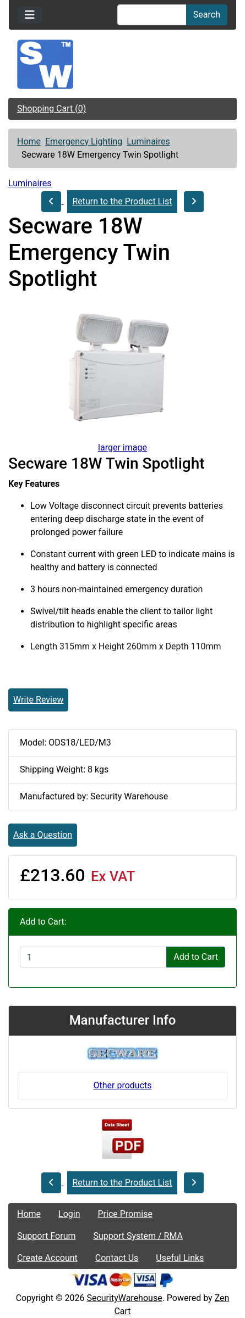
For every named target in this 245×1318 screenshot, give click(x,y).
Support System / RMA (138, 1236)
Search (206, 14)
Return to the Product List (122, 201)
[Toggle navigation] (30, 15)
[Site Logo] (122, 64)
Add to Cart (195, 957)
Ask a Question (42, 835)
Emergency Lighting (83, 141)
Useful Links (180, 1258)
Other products (122, 1085)
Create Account (47, 1258)
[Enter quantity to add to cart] (93, 957)
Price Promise (125, 1214)
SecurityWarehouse (124, 1298)
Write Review (38, 699)
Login (69, 1214)
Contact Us (117, 1258)
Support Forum (46, 1236)
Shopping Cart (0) (51, 108)
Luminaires (148, 141)
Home (29, 141)
